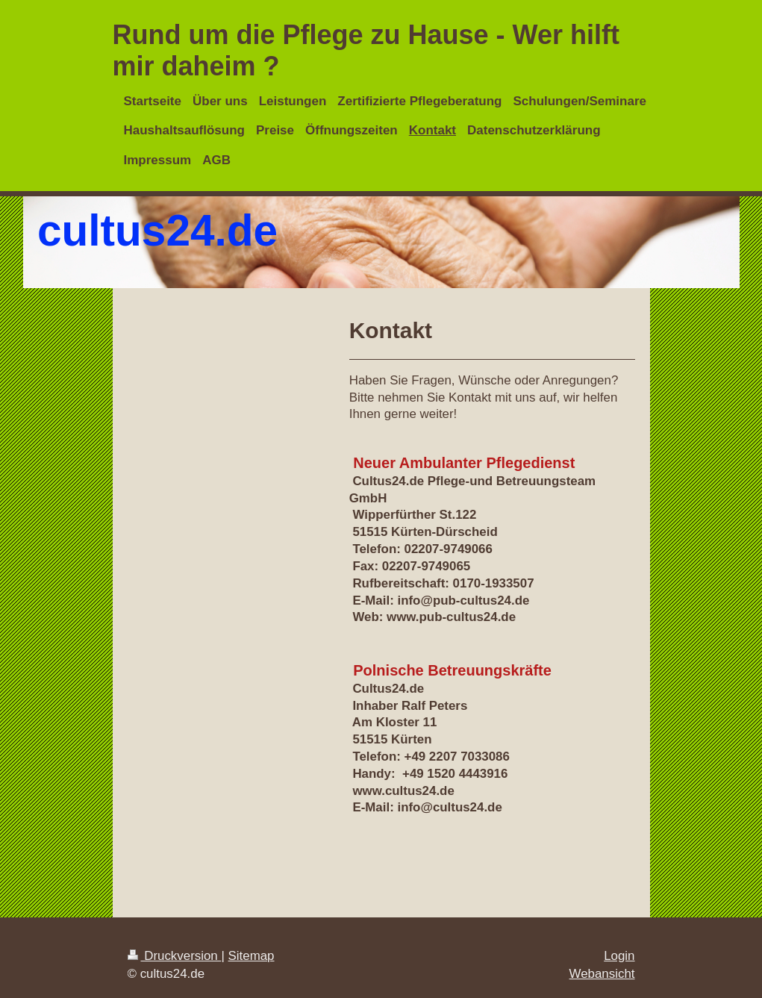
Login (619, 956)
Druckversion (175, 956)
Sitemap (251, 956)
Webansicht (602, 974)
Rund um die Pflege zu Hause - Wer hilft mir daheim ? (366, 50)
